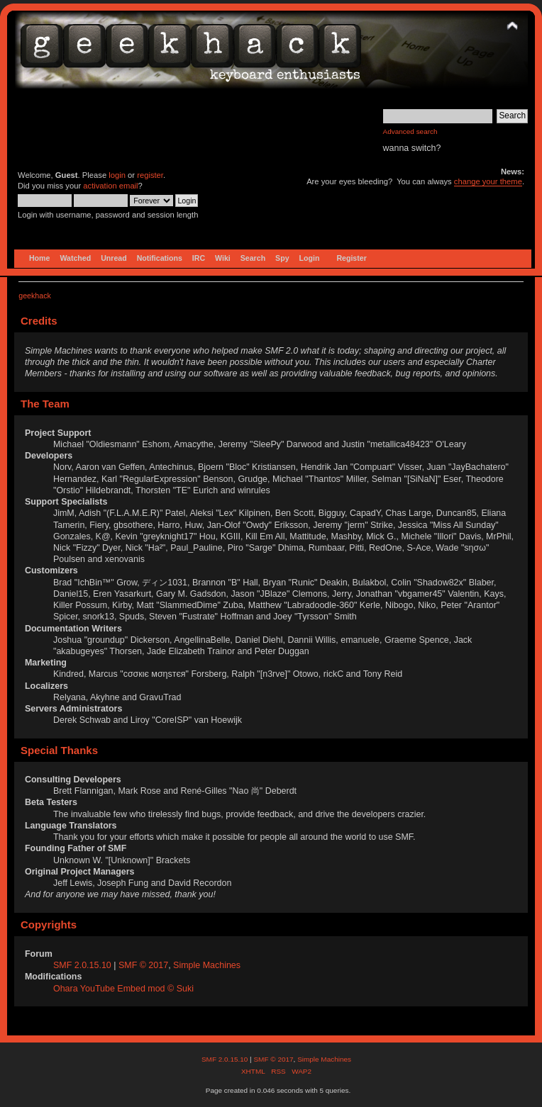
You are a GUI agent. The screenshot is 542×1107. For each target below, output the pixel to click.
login (117, 175)
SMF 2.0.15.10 (83, 965)
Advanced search (410, 131)
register (150, 175)
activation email (110, 185)
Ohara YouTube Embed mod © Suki (123, 989)
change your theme (488, 181)
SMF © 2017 (143, 965)
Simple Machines (206, 965)
